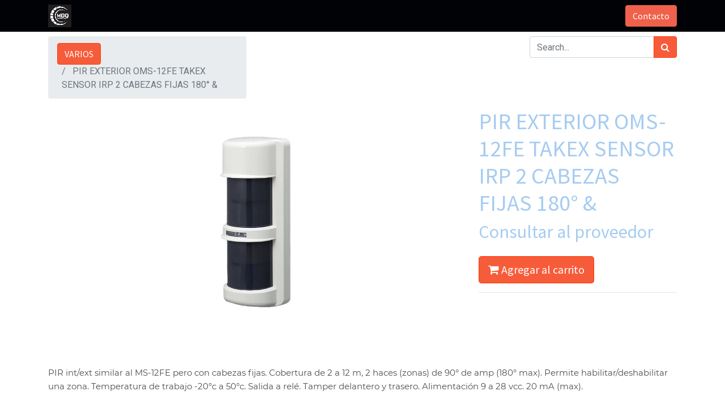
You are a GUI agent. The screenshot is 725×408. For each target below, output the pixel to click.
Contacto (651, 16)
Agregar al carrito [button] (536, 269)
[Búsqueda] (665, 47)
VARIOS (79, 54)
